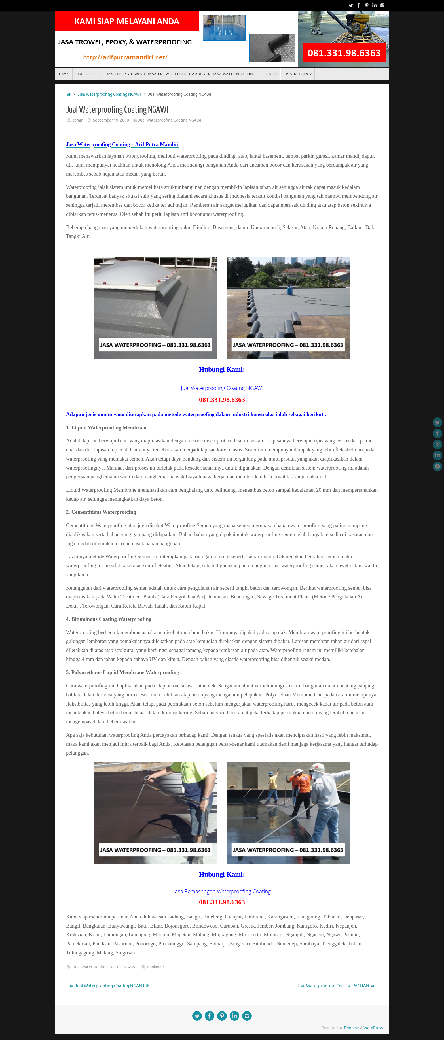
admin (77, 120)
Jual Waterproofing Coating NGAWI (109, 94)
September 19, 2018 (111, 120)
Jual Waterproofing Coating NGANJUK (109, 986)
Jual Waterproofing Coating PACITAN (336, 986)
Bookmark (156, 967)
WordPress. (373, 1028)
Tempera (351, 1028)
